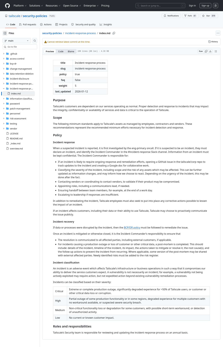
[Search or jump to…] (160, 5)
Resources (53, 5)
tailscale (14, 16)
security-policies (35, 16)
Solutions (36, 5)
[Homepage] (7, 5)
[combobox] (26, 46)
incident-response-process (90, 33)
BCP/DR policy (137, 227)
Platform (20, 5)
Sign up (205, 5)
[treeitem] (23, 93)
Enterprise (91, 5)
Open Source (72, 5)
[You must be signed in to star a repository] (209, 16)
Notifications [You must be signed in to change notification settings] (171, 15)
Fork (190, 15)
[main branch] (21, 40)
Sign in (192, 5)
